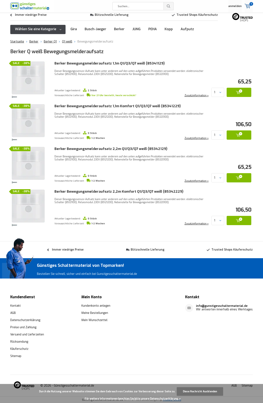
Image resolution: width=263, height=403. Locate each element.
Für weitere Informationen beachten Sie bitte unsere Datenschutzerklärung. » (133, 398)
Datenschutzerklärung (25, 320)
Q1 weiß (67, 45)
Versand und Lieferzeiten (27, 334)
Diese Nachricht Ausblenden (200, 391)
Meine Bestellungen (94, 312)
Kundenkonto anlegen (95, 305)
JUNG (136, 32)
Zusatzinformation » (196, 98)
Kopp (169, 32)
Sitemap (15, 356)
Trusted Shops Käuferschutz (197, 18)
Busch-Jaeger (95, 32)
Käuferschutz (19, 348)
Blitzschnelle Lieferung (111, 18)
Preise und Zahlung (23, 327)
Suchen (169, 6)
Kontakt (15, 305)
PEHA (152, 32)
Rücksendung (19, 341)
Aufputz (187, 32)
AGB (13, 312)
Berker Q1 (50, 45)
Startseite (17, 45)
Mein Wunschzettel (94, 320)
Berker (119, 32)
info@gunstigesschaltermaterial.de (222, 305)
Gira (73, 32)
